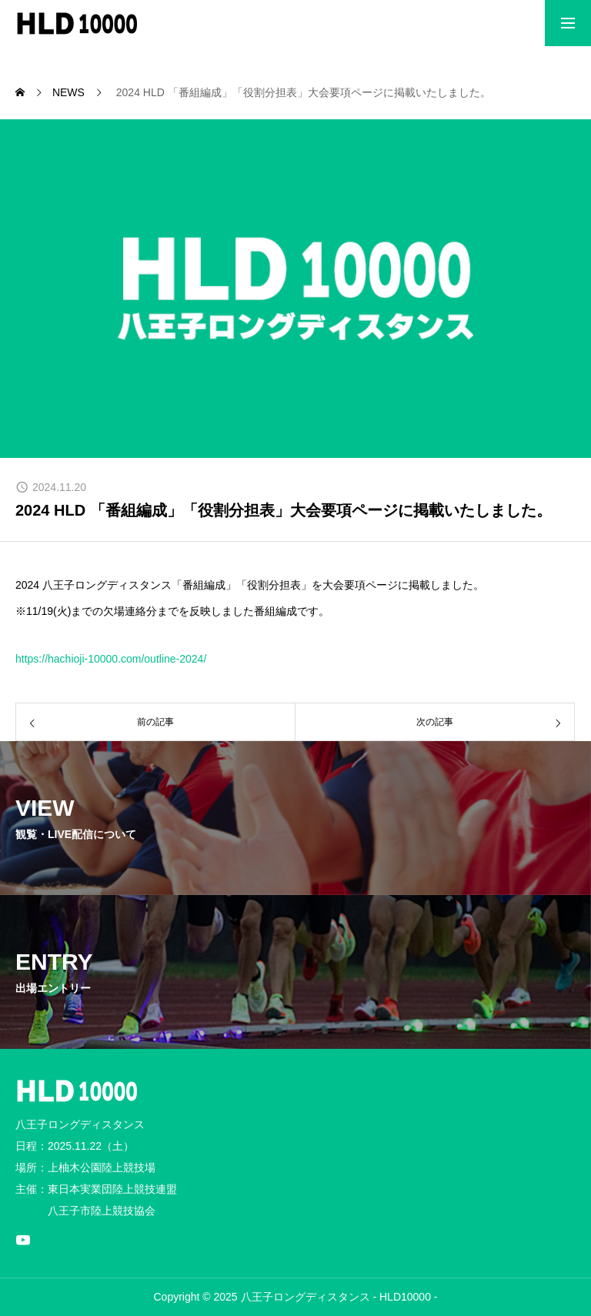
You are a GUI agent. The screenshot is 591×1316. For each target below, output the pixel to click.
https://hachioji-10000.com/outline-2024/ (110, 659)
